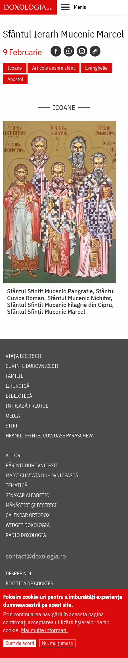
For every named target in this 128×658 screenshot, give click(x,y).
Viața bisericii (24, 356)
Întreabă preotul (27, 406)
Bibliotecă (19, 396)
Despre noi (19, 574)
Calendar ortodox (28, 515)
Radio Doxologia (26, 535)
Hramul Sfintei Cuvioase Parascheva (50, 436)
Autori (14, 456)
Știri (12, 426)
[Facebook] (56, 51)
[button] (73, 7)
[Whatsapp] (69, 51)
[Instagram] (82, 51)
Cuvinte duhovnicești (32, 366)
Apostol (15, 79)
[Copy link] (95, 51)
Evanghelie (96, 68)
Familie (14, 376)
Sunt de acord (20, 644)
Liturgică (17, 386)
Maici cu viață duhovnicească (42, 476)
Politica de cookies (29, 584)
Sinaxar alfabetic (27, 496)
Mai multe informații (44, 631)
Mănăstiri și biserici (31, 505)
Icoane (14, 68)
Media (13, 416)
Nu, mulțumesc (57, 644)
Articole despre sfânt (53, 68)
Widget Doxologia (28, 525)
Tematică (16, 486)
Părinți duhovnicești (32, 466)
